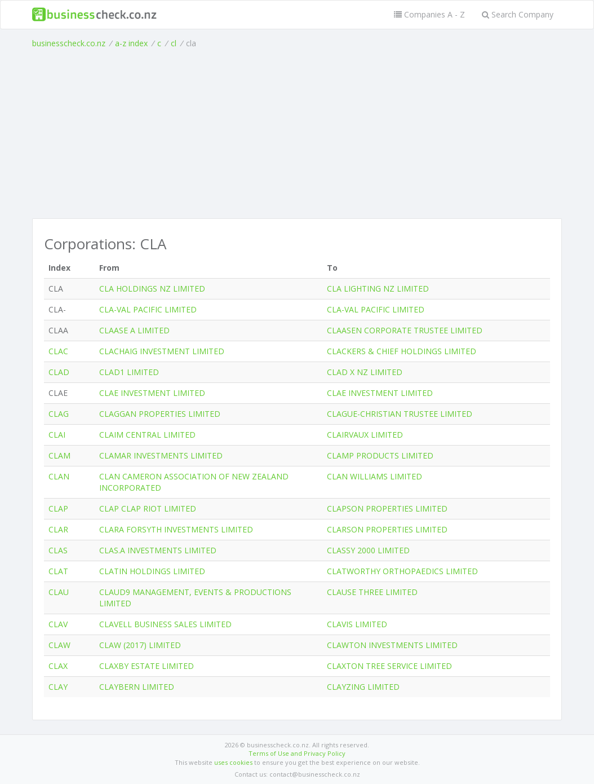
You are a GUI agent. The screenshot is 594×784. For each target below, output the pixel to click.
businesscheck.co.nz (68, 43)
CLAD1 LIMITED (129, 372)
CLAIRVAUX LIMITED (365, 434)
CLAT (58, 571)
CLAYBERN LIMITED (136, 686)
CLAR (58, 529)
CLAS (58, 550)
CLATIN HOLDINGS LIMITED (152, 571)
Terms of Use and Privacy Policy (297, 753)
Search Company (517, 14)
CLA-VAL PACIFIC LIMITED (148, 309)
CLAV (58, 624)
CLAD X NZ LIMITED (364, 372)
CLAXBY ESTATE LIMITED (146, 665)
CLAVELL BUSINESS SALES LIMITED (165, 624)
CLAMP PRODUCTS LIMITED (380, 455)
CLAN (58, 476)
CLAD (58, 372)
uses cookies (233, 762)
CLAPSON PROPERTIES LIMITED (387, 508)
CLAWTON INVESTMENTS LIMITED (392, 645)
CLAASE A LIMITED (134, 330)
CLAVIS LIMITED (357, 624)
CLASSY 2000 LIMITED (368, 550)
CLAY (58, 686)
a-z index (131, 43)
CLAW (59, 645)
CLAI (56, 434)
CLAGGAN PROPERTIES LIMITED (159, 413)
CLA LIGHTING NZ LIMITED (378, 288)
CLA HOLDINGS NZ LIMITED (152, 288)
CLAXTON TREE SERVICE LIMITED (389, 665)
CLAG (58, 413)
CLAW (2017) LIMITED (140, 645)
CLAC (58, 351)
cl (173, 43)
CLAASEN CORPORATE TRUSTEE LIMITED (404, 330)
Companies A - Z (429, 14)
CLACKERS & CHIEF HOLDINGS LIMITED (401, 351)
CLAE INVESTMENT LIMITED (152, 392)
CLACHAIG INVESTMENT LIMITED (161, 351)
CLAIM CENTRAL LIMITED (147, 434)
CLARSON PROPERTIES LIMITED (387, 529)
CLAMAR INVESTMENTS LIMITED (161, 455)
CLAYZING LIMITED (363, 686)
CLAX (58, 665)
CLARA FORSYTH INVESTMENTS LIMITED (176, 529)
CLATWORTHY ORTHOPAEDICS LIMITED (402, 571)
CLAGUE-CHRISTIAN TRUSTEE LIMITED (399, 413)
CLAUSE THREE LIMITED (372, 592)
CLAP (58, 508)
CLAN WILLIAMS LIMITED (374, 476)
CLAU (58, 592)
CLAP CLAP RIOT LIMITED (147, 508)
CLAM (59, 455)
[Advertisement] (297, 134)
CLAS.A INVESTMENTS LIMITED (157, 550)
